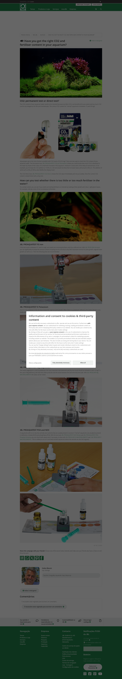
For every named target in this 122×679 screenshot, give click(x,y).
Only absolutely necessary (61, 363)
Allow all (83, 363)
